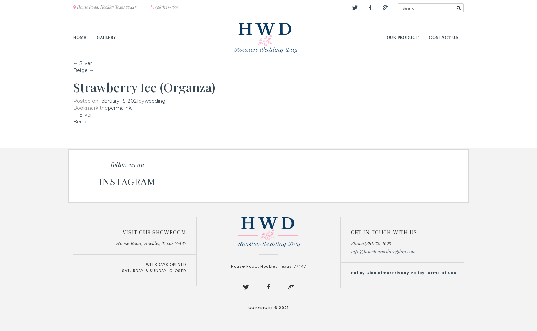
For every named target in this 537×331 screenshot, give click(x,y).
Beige (83, 70)
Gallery (106, 37)
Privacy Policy (408, 272)
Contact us (444, 37)
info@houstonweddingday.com (383, 251)
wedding (155, 101)
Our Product (403, 37)
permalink (120, 108)
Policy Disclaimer (371, 272)
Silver (82, 63)
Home (79, 37)
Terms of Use (441, 272)
